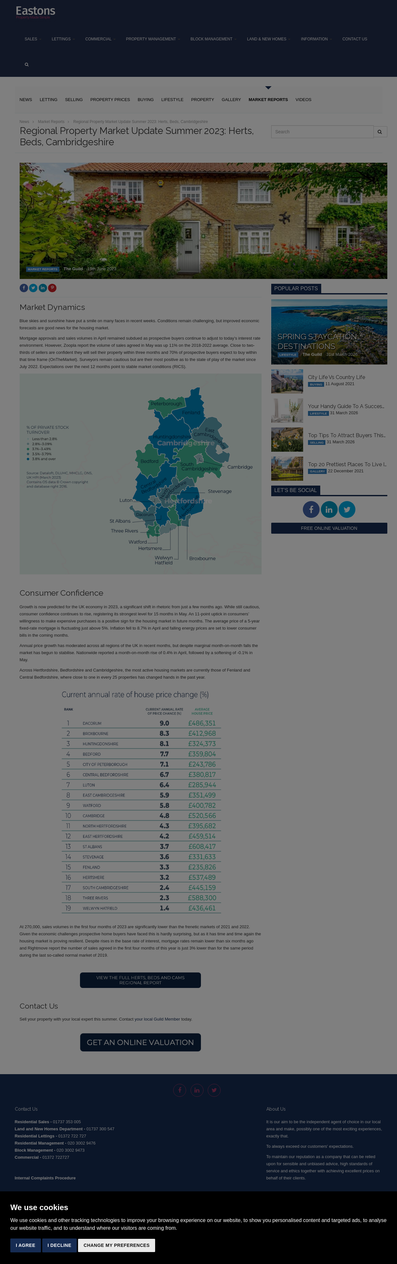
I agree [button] (25, 1245)
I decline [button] (60, 1245)
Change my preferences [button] (117, 1245)
